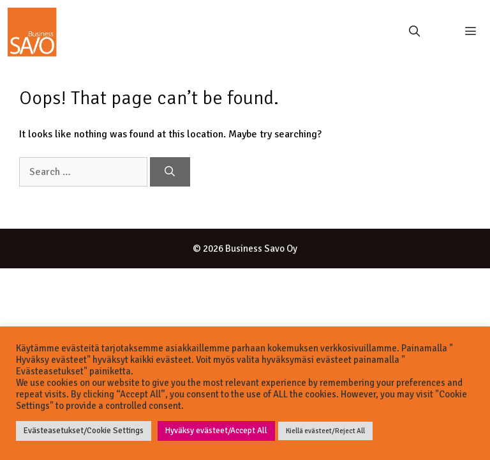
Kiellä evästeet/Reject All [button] (325, 431)
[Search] (170, 172)
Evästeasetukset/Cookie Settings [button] (84, 430)
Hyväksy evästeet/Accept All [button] (216, 430)
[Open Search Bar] (414, 32)
